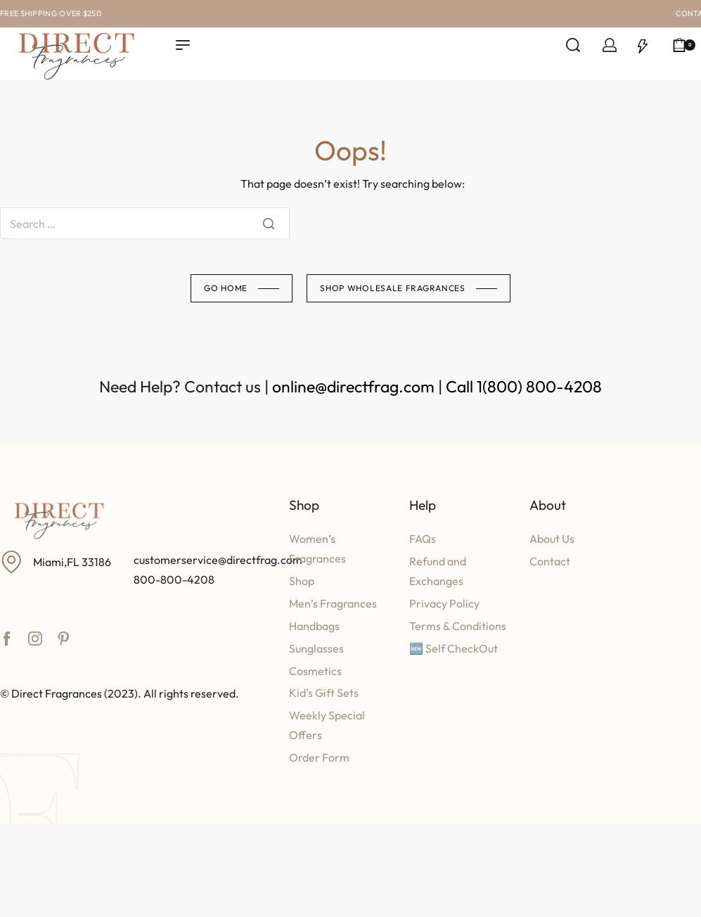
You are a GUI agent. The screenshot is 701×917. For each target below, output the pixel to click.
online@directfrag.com (353, 386)
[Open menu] (183, 45)
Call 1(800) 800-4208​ (524, 386)
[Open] (642, 45)
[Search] (268, 223)
